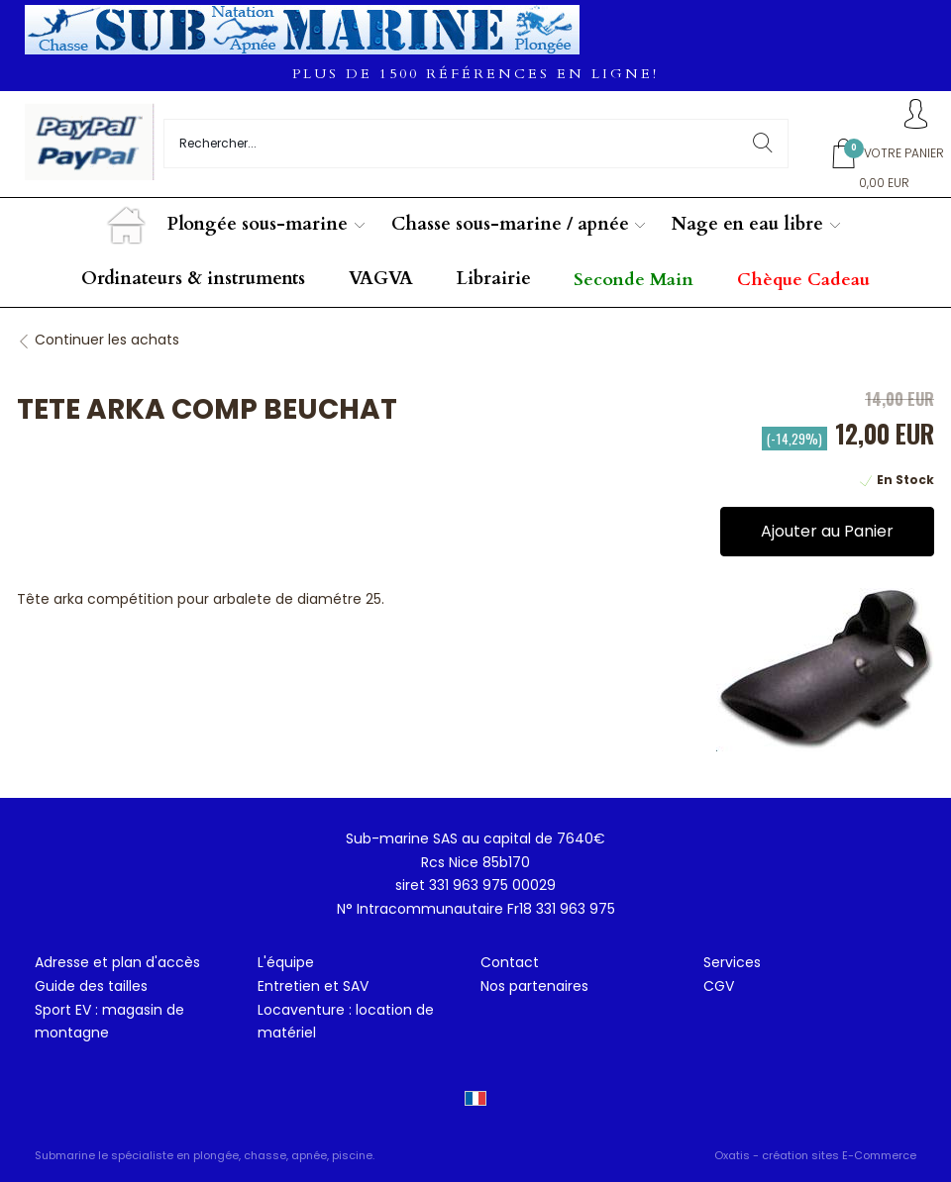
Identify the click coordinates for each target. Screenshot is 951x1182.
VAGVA (381, 278)
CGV (718, 986)
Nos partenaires (534, 986)
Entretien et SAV (313, 986)
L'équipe (286, 962)
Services (732, 962)
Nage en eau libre (747, 224)
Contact (509, 962)
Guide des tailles (91, 986)
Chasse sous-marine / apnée (510, 224)
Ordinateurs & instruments (193, 278)
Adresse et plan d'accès (117, 962)
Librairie (494, 278)
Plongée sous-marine (257, 224)
